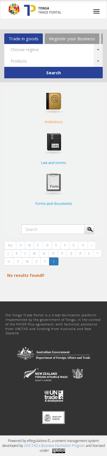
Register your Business (72, 38)
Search (53, 72)
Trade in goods (24, 38)
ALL (10, 245)
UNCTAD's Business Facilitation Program (54, 445)
